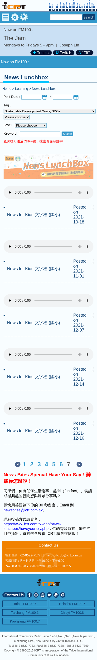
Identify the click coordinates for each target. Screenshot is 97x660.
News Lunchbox (44, 89)
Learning (21, 89)
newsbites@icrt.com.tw (23, 510)
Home (6, 89)
